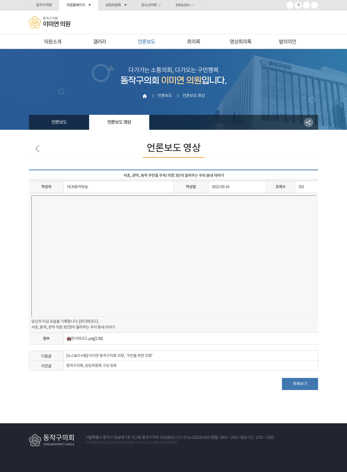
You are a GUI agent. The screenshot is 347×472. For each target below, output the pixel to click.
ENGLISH (183, 5)
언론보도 (146, 41)
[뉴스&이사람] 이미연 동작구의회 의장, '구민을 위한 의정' (109, 356)
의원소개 (52, 41)
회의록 (193, 41)
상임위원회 (113, 5)
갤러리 (99, 41)
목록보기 (300, 384)
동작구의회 (44, 5)
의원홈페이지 (75, 5)
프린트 (314, 5)
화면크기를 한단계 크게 (290, 5)
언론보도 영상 (119, 122)
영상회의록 (240, 41)
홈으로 (144, 96)
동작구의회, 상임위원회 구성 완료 (91, 365)
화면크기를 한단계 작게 (306, 5)
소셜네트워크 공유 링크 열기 (308, 122)
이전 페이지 (38, 148)
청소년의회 (149, 5)
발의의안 (287, 41)
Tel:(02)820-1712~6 (172, 438)
